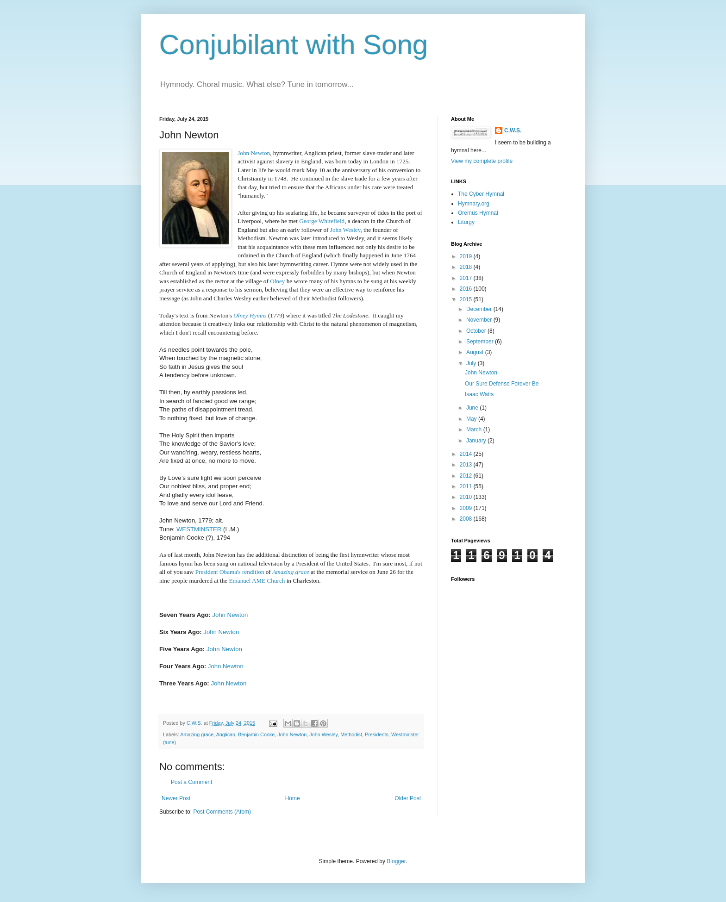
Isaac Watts (479, 394)
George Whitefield (321, 221)
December (480, 309)
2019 (467, 256)
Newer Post (176, 798)
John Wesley (345, 229)
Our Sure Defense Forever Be (501, 383)
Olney (277, 281)
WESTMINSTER (198, 529)
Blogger (396, 861)
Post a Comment (191, 782)
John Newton (254, 152)
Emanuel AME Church (257, 580)
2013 (467, 464)
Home (292, 798)
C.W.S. (512, 130)
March (474, 429)
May (472, 419)
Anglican (225, 734)
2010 (467, 497)
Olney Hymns (249, 315)
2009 (467, 508)
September (480, 341)
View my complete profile (482, 161)
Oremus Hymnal (478, 213)
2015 (467, 299)
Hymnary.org (473, 203)
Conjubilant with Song (293, 44)
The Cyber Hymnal (481, 194)
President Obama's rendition (229, 571)
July (472, 363)
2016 (467, 289)
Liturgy (466, 222)
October (477, 331)
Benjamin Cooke (256, 734)
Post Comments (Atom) (222, 812)
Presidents (376, 734)
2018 (467, 267)
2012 (467, 476)
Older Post (407, 798)
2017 (467, 278)
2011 (467, 486)
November (480, 320)
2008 (467, 519)
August (475, 352)
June (473, 407)
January (477, 440)
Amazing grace (290, 571)
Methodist (351, 734)
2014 (467, 454)
